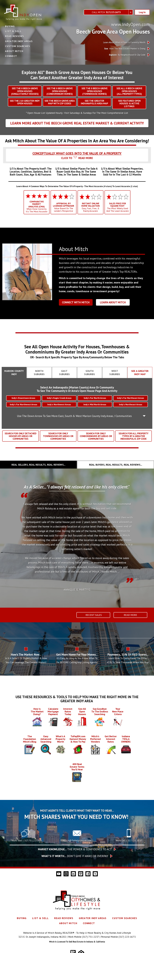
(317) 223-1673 (127, 936)
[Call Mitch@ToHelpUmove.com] (77, 836)
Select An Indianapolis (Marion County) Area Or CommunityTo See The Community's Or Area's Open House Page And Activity (77, 389)
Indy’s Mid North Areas (94, 404)
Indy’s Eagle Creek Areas (59, 398)
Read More (130, 615)
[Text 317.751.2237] (25, 836)
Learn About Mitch (113, 302)
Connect (11, 56)
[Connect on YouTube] (58, 873)
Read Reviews (14, 36)
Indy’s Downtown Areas (23, 398)
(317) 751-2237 (90, 936)
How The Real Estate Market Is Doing (124, 48)
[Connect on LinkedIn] (73, 873)
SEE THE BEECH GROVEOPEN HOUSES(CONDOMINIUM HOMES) (60, 91)
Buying (10, 26)
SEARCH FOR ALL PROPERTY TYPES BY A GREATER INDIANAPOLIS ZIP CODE (133, 436)
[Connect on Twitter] (95, 873)
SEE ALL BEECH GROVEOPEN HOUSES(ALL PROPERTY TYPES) (129, 91)
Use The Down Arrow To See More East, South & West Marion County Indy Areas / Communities (74, 416)
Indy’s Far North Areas (95, 398)
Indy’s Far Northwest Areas (23, 404)
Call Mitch (106, 12)
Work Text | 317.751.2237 (25, 840)
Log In (142, 12)
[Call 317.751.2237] (129, 836)
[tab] (77, 150)
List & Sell (13, 31)
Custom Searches (17, 46)
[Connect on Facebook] (87, 873)
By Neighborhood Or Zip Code (127, 54)
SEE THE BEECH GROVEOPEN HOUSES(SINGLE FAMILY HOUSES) (24, 91)
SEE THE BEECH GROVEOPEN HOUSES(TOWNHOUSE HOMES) (94, 91)
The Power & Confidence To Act (75, 849)
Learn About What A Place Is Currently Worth (124, 42)
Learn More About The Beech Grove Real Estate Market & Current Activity (77, 123)
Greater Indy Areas (19, 41)
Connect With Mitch (76, 302)
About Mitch (14, 51)
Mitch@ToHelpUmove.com (77, 840)
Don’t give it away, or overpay (74, 856)
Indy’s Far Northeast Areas (130, 398)
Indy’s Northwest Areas (59, 404)
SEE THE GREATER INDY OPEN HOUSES (25, 102)
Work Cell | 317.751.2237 (129, 840)
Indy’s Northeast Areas (130, 404)
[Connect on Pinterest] (80, 873)
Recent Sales (93, 615)
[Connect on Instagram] (66, 873)
